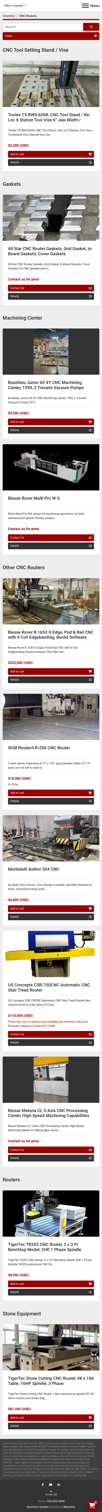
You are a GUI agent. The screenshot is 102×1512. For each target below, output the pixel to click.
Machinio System (38, 1507)
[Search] (43, 27)
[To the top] (51, 1493)
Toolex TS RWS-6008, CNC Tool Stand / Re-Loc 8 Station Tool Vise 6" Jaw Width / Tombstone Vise (49, 120)
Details (51, 162)
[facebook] (43, 1485)
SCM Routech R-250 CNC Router (39, 747)
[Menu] (85, 6)
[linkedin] (59, 1485)
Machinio (69, 1507)
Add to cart (51, 154)
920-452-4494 (56, 1501)
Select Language (13, 5)
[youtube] (50, 1485)
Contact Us (51, 288)
